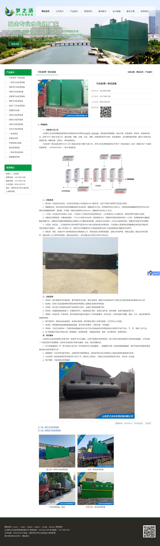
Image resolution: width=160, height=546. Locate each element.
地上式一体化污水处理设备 (57, 469)
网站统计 (25, 536)
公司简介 (15, 527)
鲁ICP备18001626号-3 (13, 536)
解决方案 (51, 527)
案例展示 (37, 527)
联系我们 (59, 527)
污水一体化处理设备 (96, 469)
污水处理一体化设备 (91, 133)
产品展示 (148, 72)
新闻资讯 (29, 527)
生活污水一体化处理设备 (95, 507)
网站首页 (139, 72)
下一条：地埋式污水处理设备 (49, 430)
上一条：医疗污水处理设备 (48, 427)
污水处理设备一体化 (57, 507)
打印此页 (138, 423)
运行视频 (44, 527)
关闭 (148, 423)
